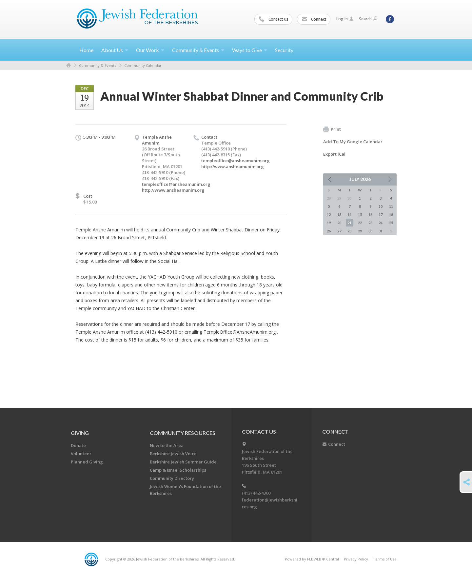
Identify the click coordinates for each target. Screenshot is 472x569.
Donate (78, 445)
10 (381, 206)
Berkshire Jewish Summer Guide (183, 462)
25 (391, 223)
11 (391, 206)
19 (329, 223)
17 (381, 214)
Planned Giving (87, 462)
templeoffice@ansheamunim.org (176, 184)
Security (284, 50)
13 (339, 214)
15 (360, 214)
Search (368, 19)
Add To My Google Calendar (353, 142)
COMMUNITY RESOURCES (182, 433)
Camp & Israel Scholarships (178, 470)
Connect (314, 19)
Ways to (249, 50)
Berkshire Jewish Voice (173, 454)
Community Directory (172, 478)
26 (329, 231)
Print (332, 129)
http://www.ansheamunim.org (173, 190)
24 (381, 223)
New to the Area (167, 445)
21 (349, 223)
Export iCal (334, 154)
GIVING (80, 433)
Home (86, 50)
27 (339, 231)
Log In (344, 19)
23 (370, 223)
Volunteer (81, 454)
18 (391, 214)
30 (370, 231)
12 (329, 214)
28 (349, 231)
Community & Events (97, 65)
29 (360, 231)
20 (339, 223)
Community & (198, 50)
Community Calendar (143, 65)
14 (349, 214)
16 (370, 214)
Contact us (273, 19)
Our (150, 50)
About (114, 50)
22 (360, 223)
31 (381, 231)
